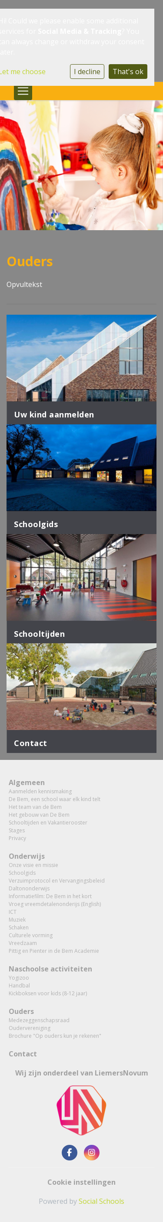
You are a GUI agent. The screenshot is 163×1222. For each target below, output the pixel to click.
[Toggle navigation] (23, 91)
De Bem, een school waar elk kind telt (54, 799)
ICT (13, 912)
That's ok (128, 71)
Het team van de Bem (35, 807)
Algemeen (27, 782)
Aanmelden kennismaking (40, 791)
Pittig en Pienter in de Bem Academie (54, 951)
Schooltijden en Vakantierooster (48, 822)
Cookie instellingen (81, 1182)
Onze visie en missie (33, 865)
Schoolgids (22, 873)
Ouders (21, 1011)
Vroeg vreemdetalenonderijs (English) (55, 904)
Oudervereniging (29, 1028)
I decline (87, 71)
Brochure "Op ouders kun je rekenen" (55, 1036)
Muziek (17, 919)
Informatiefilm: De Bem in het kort (50, 896)
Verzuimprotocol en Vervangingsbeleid (57, 880)
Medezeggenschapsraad (39, 1020)
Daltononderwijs (29, 888)
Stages (17, 830)
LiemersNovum (121, 1073)
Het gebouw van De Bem (39, 814)
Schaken (19, 927)
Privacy (17, 838)
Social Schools (101, 1201)
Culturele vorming (31, 935)
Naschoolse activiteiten (50, 969)
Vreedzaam (23, 943)
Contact (23, 1054)
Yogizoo (19, 977)
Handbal (19, 985)
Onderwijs (27, 856)
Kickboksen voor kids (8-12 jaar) (48, 993)
